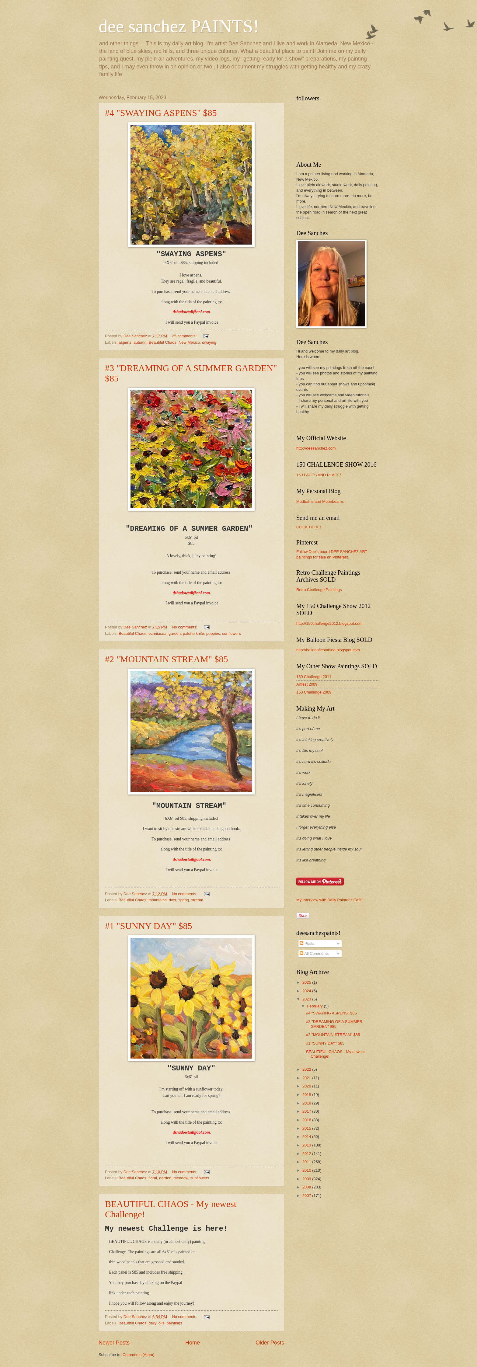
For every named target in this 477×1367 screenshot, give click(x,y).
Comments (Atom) (138, 1354)
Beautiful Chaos (162, 342)
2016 (307, 1120)
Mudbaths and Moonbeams (320, 501)
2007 (307, 1195)
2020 (307, 1086)
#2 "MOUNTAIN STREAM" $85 (166, 659)
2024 (307, 991)
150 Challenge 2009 (313, 692)
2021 (307, 1078)
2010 (307, 1170)
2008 (307, 1187)
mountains (157, 900)
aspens (125, 342)
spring (183, 900)
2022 (307, 1069)
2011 (307, 1162)
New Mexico (189, 342)
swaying (209, 342)
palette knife (193, 633)
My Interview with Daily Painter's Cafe (329, 900)
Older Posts (270, 1343)
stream (197, 900)
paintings (174, 1323)
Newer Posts (114, 1343)
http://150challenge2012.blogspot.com (329, 623)
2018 (307, 1103)
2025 (307, 982)
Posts (307, 943)
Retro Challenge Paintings (319, 589)
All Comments (314, 953)
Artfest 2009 (306, 684)
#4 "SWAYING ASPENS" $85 (161, 113)
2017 (307, 1111)
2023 (307, 999)
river (172, 900)
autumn (140, 342)
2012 (307, 1153)
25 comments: (184, 336)
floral (152, 1178)
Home (192, 1343)
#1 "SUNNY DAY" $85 (148, 926)
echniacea (157, 633)
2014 (307, 1136)
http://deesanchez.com (316, 448)
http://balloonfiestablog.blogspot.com (328, 650)
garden (175, 633)
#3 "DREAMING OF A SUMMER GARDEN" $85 (334, 1023)
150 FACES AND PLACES (319, 475)
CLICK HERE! (308, 527)
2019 (307, 1094)
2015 (307, 1128)
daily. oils (156, 1323)
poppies (213, 633)
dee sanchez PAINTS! (179, 26)
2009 (307, 1179)
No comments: (185, 627)
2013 (307, 1145)
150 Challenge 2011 (313, 676)
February (315, 1006)
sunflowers (231, 633)
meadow (181, 1178)
